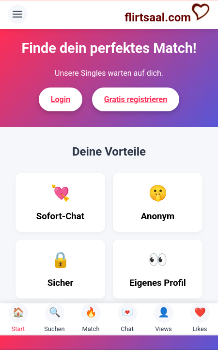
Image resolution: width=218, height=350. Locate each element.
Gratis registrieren (135, 99)
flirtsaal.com (167, 13)
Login (60, 99)
